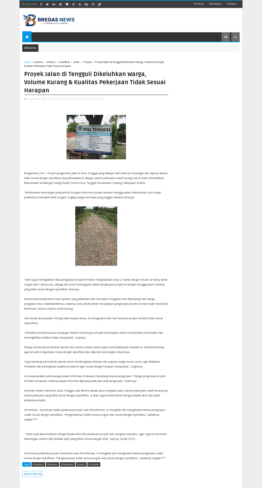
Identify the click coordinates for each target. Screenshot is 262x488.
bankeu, (62, 98)
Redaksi (232, 3)
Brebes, (72, 98)
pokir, (91, 98)
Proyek (88, 62)
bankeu (38, 62)
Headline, (82, 98)
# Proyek (94, 464)
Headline (64, 62)
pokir (77, 62)
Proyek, (99, 98)
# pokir (81, 464)
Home (27, 62)
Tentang (198, 3)
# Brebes (52, 464)
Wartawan (215, 3)
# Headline (67, 464)
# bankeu (38, 464)
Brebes (51, 62)
